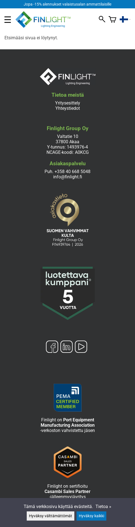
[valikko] (7, 19)
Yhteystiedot (67, 108)
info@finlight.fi (67, 176)
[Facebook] (52, 347)
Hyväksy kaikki (91, 516)
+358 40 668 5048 (72, 171)
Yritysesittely (67, 103)
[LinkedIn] (66, 347)
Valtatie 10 (67, 136)
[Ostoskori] (112, 19)
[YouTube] (81, 347)
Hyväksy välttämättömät (50, 516)
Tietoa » (103, 506)
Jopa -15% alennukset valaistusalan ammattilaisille (67, 4)
